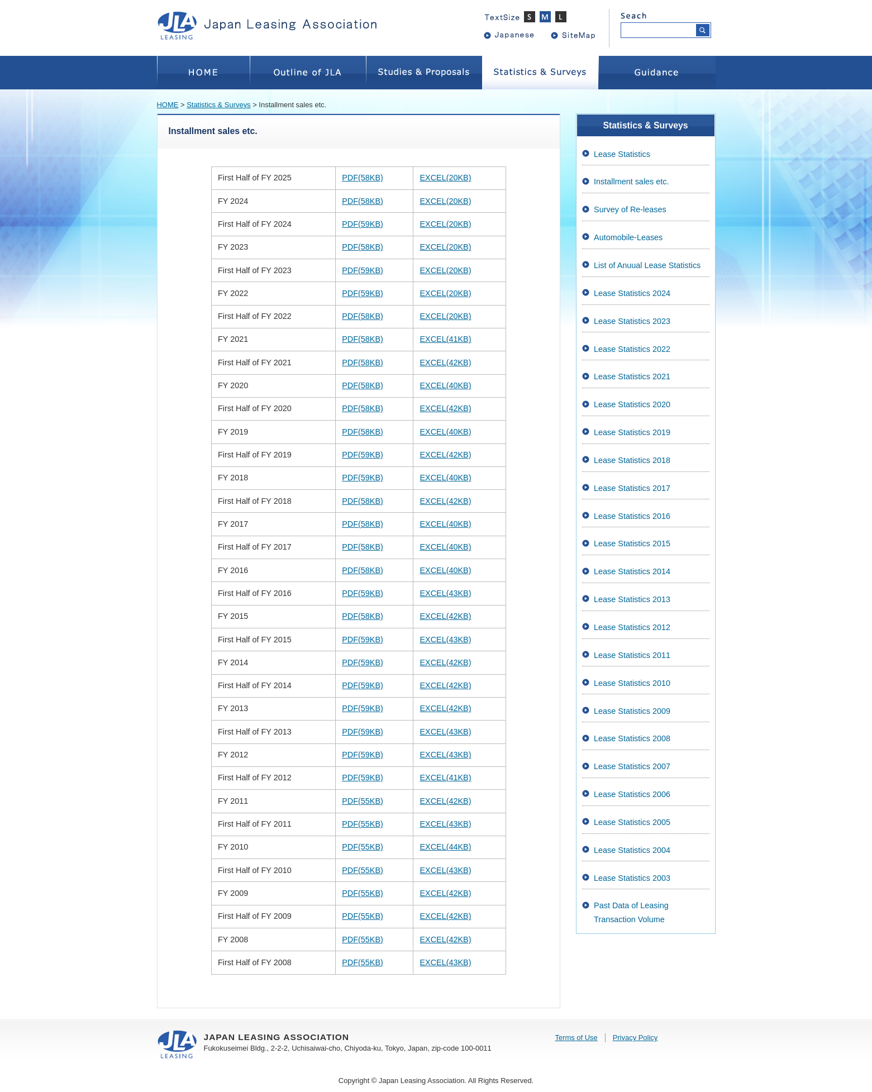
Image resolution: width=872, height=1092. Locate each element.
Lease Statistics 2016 (632, 516)
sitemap (581, 34)
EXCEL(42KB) (445, 362)
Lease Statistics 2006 (632, 794)
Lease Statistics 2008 (632, 738)
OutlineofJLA (308, 72)
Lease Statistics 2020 (632, 404)
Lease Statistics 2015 (632, 543)
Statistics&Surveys (540, 72)
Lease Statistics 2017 (632, 488)
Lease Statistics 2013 (632, 599)
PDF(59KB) (362, 224)
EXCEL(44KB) (445, 846)
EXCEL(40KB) (445, 385)
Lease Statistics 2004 (632, 850)
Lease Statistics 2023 (632, 321)
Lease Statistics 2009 (632, 711)
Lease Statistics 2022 (632, 349)
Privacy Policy (635, 1037)
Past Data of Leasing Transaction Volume (631, 912)
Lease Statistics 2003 (632, 878)
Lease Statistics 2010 (632, 683)
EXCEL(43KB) (445, 593)
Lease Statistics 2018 (632, 460)
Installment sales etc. (631, 181)
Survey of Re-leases (630, 209)
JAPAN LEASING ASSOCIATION (274, 25)
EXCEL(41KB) (445, 339)
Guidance (656, 72)
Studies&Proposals (424, 72)
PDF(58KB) (362, 177)
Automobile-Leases (628, 237)
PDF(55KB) (362, 801)
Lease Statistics (622, 154)
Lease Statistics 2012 (632, 627)
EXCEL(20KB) (445, 177)
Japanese (514, 34)
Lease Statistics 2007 (632, 766)
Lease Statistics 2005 (632, 822)
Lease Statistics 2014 (632, 571)
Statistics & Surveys (218, 105)
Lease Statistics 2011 (632, 655)
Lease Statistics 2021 (632, 376)
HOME (203, 72)
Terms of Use (576, 1037)
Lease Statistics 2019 (632, 432)
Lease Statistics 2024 (632, 293)
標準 (547, 17)
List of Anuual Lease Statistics (647, 265)
